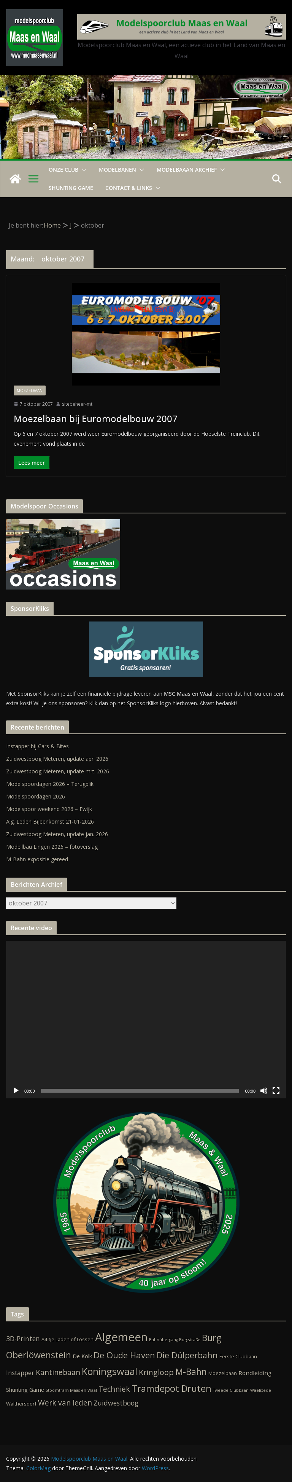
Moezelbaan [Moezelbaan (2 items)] (222, 1373)
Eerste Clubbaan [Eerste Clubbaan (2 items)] (238, 1356)
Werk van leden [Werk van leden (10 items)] (65, 1403)
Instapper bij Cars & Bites (37, 746)
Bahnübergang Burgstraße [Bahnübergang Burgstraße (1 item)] (174, 1339)
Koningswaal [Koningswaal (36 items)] (109, 1371)
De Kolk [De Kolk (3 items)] (82, 1356)
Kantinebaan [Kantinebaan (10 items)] (58, 1372)
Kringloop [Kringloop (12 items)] (156, 1372)
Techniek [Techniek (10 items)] (114, 1389)
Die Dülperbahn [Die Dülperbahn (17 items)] (187, 1355)
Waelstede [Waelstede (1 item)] (260, 1390)
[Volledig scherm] (276, 1091)
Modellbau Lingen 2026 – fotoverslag (52, 846)
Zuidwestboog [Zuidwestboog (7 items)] (116, 1402)
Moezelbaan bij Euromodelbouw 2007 (96, 418)
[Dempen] (264, 1091)
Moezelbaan (30, 390)
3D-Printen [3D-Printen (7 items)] (23, 1338)
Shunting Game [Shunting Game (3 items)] (25, 1389)
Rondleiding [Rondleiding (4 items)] (254, 1373)
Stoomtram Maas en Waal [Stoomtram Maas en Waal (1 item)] (71, 1390)
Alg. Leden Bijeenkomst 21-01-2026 (50, 821)
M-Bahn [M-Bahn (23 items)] (191, 1372)
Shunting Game (71, 187)
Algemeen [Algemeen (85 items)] (121, 1337)
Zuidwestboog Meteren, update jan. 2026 (57, 834)
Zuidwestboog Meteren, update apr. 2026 (57, 758)
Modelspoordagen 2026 (35, 796)
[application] (146, 1019)
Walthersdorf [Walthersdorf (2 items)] (21, 1403)
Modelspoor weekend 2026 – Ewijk (49, 809)
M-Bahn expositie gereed (37, 859)
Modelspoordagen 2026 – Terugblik (50, 783)
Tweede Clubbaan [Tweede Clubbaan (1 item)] (231, 1390)
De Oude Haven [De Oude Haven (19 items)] (124, 1355)
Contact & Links (128, 187)
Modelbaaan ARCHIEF (187, 169)
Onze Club (63, 169)
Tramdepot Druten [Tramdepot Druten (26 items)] (171, 1388)
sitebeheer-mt (77, 404)
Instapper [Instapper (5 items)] (20, 1373)
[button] (82, 169)
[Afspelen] (16, 1091)
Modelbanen (117, 169)
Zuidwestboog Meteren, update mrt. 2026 (57, 771)
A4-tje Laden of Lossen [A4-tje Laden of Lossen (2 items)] (67, 1339)
